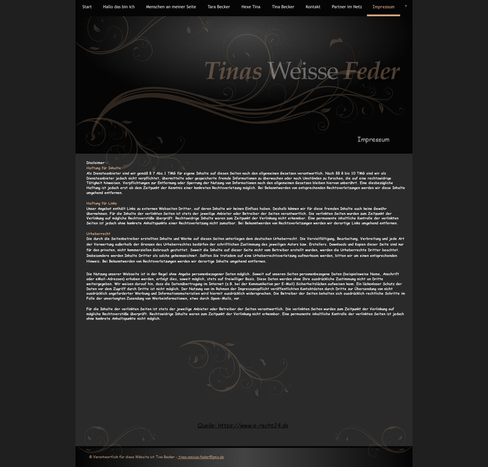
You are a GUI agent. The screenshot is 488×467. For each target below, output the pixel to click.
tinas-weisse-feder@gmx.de (200, 456)
